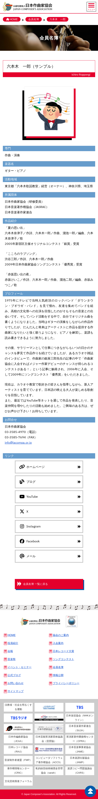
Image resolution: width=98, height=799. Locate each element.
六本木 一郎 (58, 19)
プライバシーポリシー (66, 683)
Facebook (29, 541)
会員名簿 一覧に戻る (35, 583)
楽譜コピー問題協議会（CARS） (79, 770)
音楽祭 (12, 659)
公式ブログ (14, 675)
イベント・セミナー (20, 667)
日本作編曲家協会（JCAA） (18, 739)
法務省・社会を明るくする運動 (18, 707)
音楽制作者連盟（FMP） (18, 760)
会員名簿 (33, 19)
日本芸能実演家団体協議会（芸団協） (49, 739)
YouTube (28, 496)
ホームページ (32, 466)
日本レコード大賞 (63, 651)
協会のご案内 (61, 635)
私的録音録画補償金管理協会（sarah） (49, 770)
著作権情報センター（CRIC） (18, 770)
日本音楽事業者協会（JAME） (80, 749)
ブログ (27, 481)
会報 (10, 651)
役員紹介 (13, 643)
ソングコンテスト (63, 659)
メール (27, 556)
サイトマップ (16, 691)
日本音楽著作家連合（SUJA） (80, 728)
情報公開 (58, 675)
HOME (12, 19)
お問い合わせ (16, 683)
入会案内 (58, 643)
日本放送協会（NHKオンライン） (79, 717)
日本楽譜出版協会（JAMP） (80, 760)
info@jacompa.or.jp (18, 442)
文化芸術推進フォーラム (18, 781)
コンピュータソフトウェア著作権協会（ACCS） (49, 760)
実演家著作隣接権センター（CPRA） (79, 739)
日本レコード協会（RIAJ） (18, 749)
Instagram (30, 526)
